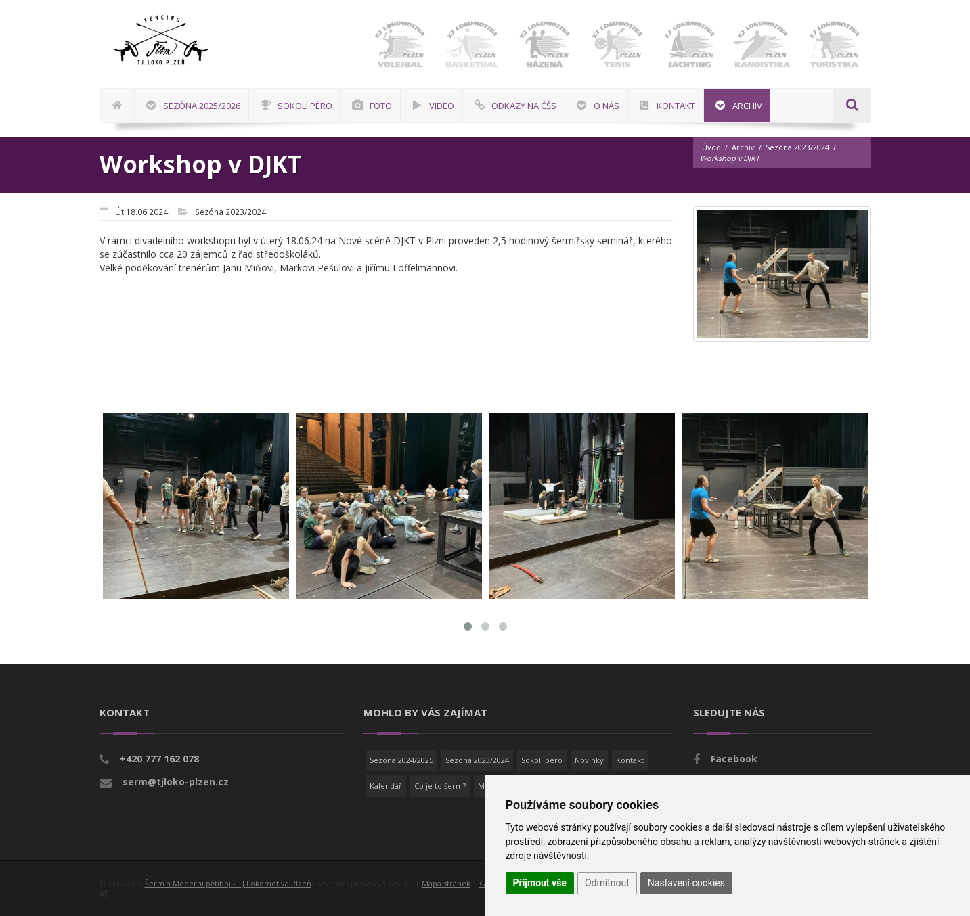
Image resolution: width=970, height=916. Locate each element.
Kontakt (630, 760)
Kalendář (386, 786)
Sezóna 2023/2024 (797, 147)
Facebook (734, 758)
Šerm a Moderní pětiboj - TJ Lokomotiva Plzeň (228, 883)
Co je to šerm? (440, 786)
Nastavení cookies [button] (686, 882)
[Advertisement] (926, 409)
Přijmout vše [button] (540, 882)
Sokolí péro (542, 760)
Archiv (743, 147)
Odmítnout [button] (607, 882)
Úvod (711, 147)
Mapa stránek (446, 883)
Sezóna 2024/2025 (401, 760)
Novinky (589, 760)
